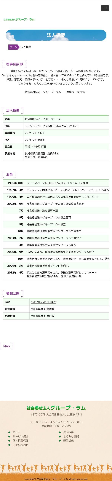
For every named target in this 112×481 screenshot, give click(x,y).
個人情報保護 (20, 440)
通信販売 (68, 440)
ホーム (13, 47)
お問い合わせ (20, 445)
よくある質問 (71, 436)
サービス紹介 (20, 436)
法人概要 (68, 432)
